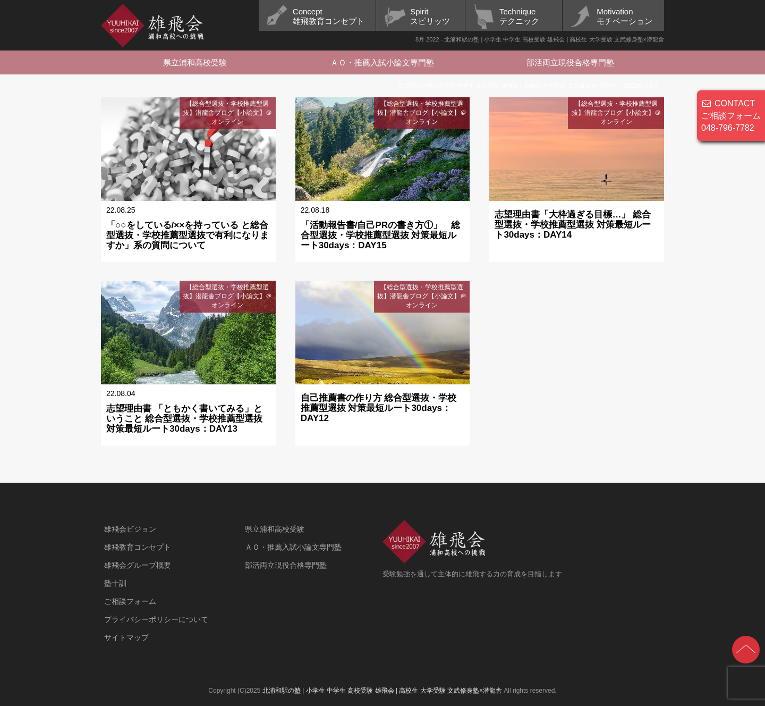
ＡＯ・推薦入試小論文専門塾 (382, 62)
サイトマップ (126, 637)
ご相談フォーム (130, 601)
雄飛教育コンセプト (137, 547)
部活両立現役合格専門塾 (570, 62)
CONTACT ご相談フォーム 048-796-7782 (731, 115)
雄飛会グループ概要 (137, 565)
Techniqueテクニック (519, 16)
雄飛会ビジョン (130, 529)
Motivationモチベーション (624, 16)
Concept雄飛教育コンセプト (328, 16)
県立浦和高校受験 (195, 62)
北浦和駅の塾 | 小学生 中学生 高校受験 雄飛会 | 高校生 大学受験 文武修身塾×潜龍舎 (382, 690)
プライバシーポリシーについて (156, 619)
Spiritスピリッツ (430, 16)
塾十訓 (115, 583)
